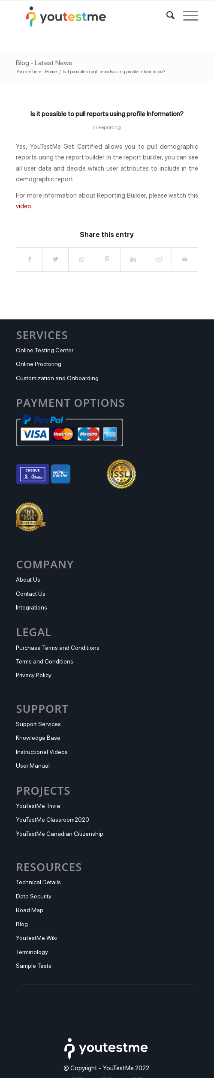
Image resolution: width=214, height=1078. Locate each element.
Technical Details (38, 882)
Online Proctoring (38, 363)
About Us (28, 579)
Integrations (31, 607)
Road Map (29, 910)
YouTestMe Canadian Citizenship (59, 833)
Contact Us (30, 593)
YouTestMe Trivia (38, 805)
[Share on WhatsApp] (81, 259)
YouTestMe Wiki (36, 937)
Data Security (33, 896)
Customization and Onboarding (57, 378)
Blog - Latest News (44, 63)
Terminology (32, 952)
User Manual (33, 765)
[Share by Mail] (184, 259)
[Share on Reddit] (159, 259)
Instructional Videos (42, 751)
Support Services (38, 724)
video (23, 206)
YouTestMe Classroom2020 (52, 819)
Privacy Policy (33, 675)
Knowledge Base (38, 737)
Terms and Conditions (44, 661)
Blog (22, 924)
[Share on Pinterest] (107, 259)
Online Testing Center (44, 350)
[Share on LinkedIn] (133, 259)
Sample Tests (33, 965)
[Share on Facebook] (29, 259)
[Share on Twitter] (55, 259)
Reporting (109, 127)
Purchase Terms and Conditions (57, 647)
